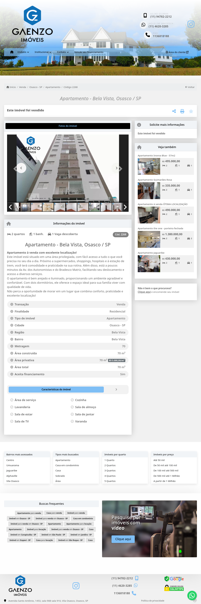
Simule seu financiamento (88, 52)
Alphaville (11, 475)
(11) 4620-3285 (158, 26)
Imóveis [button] (22, 51)
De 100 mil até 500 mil (165, 470)
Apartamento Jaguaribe (151, 252)
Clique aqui (144, 291)
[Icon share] (191, 24)
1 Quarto (109, 460)
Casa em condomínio (67, 465)
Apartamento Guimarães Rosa (155, 179)
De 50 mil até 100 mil (165, 465)
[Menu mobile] (12, 52)
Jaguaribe (11, 470)
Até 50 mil (159, 460)
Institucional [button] (42, 51)
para (29, 513)
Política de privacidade (152, 600)
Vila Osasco (12, 481)
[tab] (17, 126)
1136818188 (161, 36)
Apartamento (52, 87)
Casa (58, 470)
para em (52, 518)
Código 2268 (71, 87)
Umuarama (12, 465)
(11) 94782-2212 (161, 16)
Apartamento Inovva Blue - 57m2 (156, 155)
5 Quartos (110, 481)
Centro (10, 460)
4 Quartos (110, 475)
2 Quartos (110, 465)
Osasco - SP (35, 87)
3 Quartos (110, 470)
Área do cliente (177, 52)
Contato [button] (61, 51)
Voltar (190, 87)
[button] (16, 169)
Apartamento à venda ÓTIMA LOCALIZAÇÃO (162, 204)
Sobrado (60, 475)
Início (11, 87)
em (19, 518)
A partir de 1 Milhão (164, 481)
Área (58, 481)
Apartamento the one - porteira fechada (160, 228)
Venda (22, 87)
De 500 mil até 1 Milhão (166, 475)
